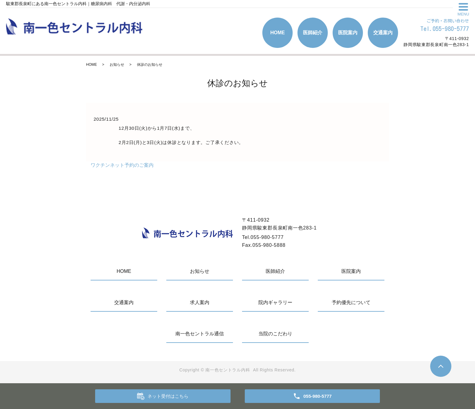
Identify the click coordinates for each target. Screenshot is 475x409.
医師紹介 (312, 32)
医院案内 (347, 32)
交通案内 (383, 32)
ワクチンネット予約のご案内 (122, 165)
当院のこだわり (275, 333)
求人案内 (199, 302)
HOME (277, 32)
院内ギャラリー (275, 302)
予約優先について (351, 302)
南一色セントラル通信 (199, 333)
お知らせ (117, 64)
